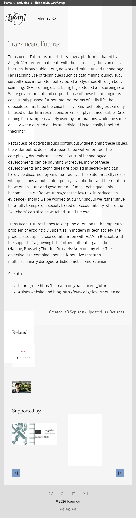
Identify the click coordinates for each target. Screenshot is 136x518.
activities (23, 3)
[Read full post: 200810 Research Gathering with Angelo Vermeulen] (23, 355)
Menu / (46, 18)
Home (8, 3)
